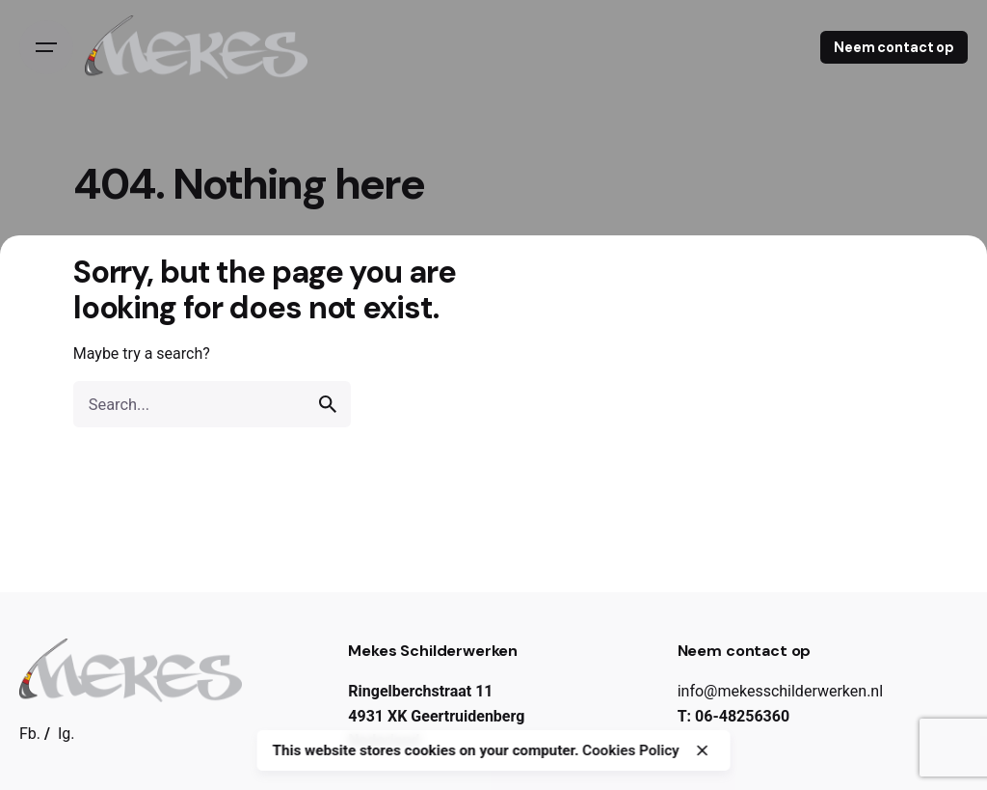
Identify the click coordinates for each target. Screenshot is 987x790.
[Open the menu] (46, 47)
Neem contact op (894, 47)
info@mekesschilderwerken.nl (780, 691)
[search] (328, 404)
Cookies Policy (631, 750)
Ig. (66, 733)
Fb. (29, 733)
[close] (703, 750)
